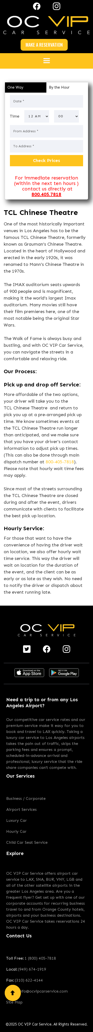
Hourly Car (16, 831)
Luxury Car (16, 820)
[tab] (25, 87)
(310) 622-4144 (29, 980)
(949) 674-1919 (32, 969)
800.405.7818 (46, 194)
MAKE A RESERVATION (44, 44)
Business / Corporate (26, 798)
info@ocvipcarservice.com (43, 991)
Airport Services (21, 809)
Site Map (14, 1002)
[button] (46, 61)
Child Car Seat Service (27, 842)
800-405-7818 (60, 462)
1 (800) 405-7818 (40, 958)
